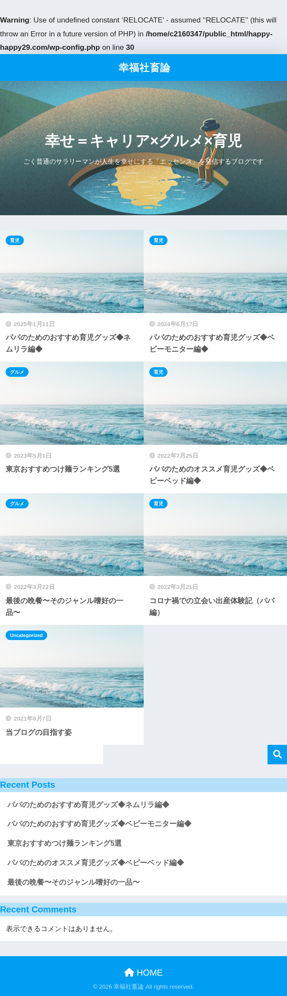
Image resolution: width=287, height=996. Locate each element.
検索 (277, 754)
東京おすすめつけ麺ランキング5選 (64, 843)
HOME (143, 972)
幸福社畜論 (145, 67)
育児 (14, 240)
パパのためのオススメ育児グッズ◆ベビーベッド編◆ (95, 863)
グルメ (17, 372)
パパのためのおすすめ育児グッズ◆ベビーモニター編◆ (99, 824)
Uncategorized (26, 635)
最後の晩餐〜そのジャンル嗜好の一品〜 (73, 882)
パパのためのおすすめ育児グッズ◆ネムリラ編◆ (88, 805)
